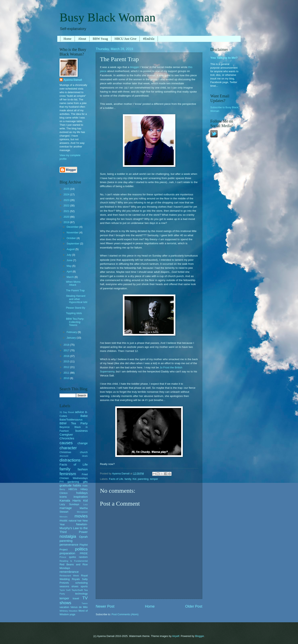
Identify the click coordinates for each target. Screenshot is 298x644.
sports (84, 586)
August (71, 249)
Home (67, 38)
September (73, 243)
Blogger (199, 636)
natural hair (75, 520)
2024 (67, 194)
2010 (67, 378)
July (69, 254)
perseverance (69, 544)
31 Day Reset (67, 412)
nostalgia (68, 536)
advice (79, 412)
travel (76, 598)
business (81, 430)
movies (81, 516)
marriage (66, 508)
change (82, 443)
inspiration (81, 496)
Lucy (85, 504)
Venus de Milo (79, 607)
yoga (72, 614)
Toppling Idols (74, 313)
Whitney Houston (68, 611)
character (68, 447)
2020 (67, 216)
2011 (67, 372)
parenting (143, 478)
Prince (63, 557)
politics (81, 549)
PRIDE (84, 553)
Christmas (65, 452)
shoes (74, 586)
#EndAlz (148, 38)
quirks (72, 556)
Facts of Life (116, 478)
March (70, 276)
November (73, 232)
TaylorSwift (77, 590)
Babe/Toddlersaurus (71, 419)
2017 (67, 350)
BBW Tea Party (74, 423)
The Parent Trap (75, 290)
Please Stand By (75, 307)
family (127, 478)
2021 (67, 211)
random (83, 556)
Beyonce (65, 427)
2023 (67, 200)
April (69, 271)
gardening (73, 481)
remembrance (69, 571)
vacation (64, 607)
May (69, 265)
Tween (85, 603)
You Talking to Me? (224, 57)
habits (77, 485)
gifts (85, 481)
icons (63, 496)
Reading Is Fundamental (74, 561)
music (64, 520)
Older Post (193, 606)
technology (81, 593)
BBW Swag (100, 38)
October (71, 238)
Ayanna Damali (73, 79)
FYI (62, 481)
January (71, 337)
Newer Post (105, 606)
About (82, 38)
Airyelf (175, 636)
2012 (67, 367)
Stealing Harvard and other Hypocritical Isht (76, 299)
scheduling (81, 582)
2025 (67, 188)
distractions (70, 460)
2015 (67, 361)
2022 (67, 205)
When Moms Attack (73, 283)
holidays (82, 493)
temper (154, 478)
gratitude (66, 485)
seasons (64, 586)
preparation (67, 553)
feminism (68, 473)
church (84, 452)
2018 (67, 344)
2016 (67, 356)
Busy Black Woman (107, 17)
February (72, 332)
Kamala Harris (70, 500)
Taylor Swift (65, 590)
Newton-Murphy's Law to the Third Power (74, 528)
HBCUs (72, 489)
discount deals (74, 456)
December (73, 226)
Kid (134, 478)
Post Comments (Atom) (125, 614)
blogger (134, 67)
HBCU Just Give (125, 38)
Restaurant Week (69, 575)
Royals (76, 579)
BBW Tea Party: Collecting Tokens (75, 322)
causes (66, 442)
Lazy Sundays (69, 504)
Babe (84, 415)
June (70, 260)
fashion (83, 469)
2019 (67, 222)
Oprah (83, 536)
